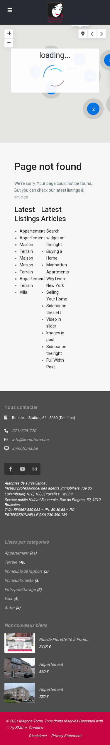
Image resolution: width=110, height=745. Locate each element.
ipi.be (67, 494)
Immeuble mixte (18, 580)
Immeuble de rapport (23, 571)
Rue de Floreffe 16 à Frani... (64, 639)
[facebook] (10, 469)
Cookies (35, 727)
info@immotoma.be (30, 439)
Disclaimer (38, 736)
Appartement (32, 231)
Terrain (26, 251)
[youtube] (22, 469)
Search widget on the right (55, 238)
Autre (9, 607)
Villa (23, 292)
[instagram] (34, 469)
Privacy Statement (66, 736)
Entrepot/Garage (19, 589)
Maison (26, 244)
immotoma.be (25, 448)
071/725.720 (24, 430)
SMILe (20, 727)
